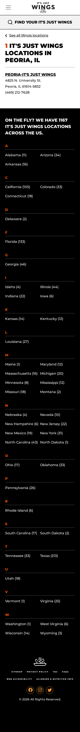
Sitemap (17, 672)
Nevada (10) (50, 415)
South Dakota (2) (54, 533)
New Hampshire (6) (21, 424)
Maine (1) (12, 364)
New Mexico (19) (18, 433)
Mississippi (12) (52, 383)
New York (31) (51, 433)
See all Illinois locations (28, 35)
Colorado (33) (51, 187)
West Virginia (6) (54, 624)
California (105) (17, 187)
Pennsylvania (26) (20, 488)
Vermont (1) (15, 601)
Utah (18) (12, 578)
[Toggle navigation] (8, 7)
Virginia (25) (50, 601)
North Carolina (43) (21, 442)
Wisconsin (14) (17, 633)
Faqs (65, 672)
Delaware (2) (16, 219)
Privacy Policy (38, 672)
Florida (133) (15, 242)
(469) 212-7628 (17, 92)
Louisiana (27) (17, 342)
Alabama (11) (15, 155)
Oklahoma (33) (52, 465)
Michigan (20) (51, 373)
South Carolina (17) (21, 533)
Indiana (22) (15, 296)
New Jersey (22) (53, 424)
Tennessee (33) (17, 556)
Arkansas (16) (16, 164)
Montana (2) (50, 392)
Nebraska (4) (16, 415)
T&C (55, 672)
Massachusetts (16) (21, 373)
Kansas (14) (14, 319)
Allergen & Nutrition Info (55, 679)
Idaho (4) (12, 287)
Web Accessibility (19, 679)
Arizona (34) (50, 155)
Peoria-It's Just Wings (30, 74)
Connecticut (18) (19, 196)
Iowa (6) (47, 296)
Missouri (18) (15, 392)
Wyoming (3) (51, 633)
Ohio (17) (12, 465)
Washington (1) (18, 624)
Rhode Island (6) (19, 510)
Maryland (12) (51, 364)
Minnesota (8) (17, 383)
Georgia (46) (15, 264)
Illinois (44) (49, 287)
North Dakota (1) (54, 442)
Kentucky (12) (51, 319)
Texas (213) (49, 556)
